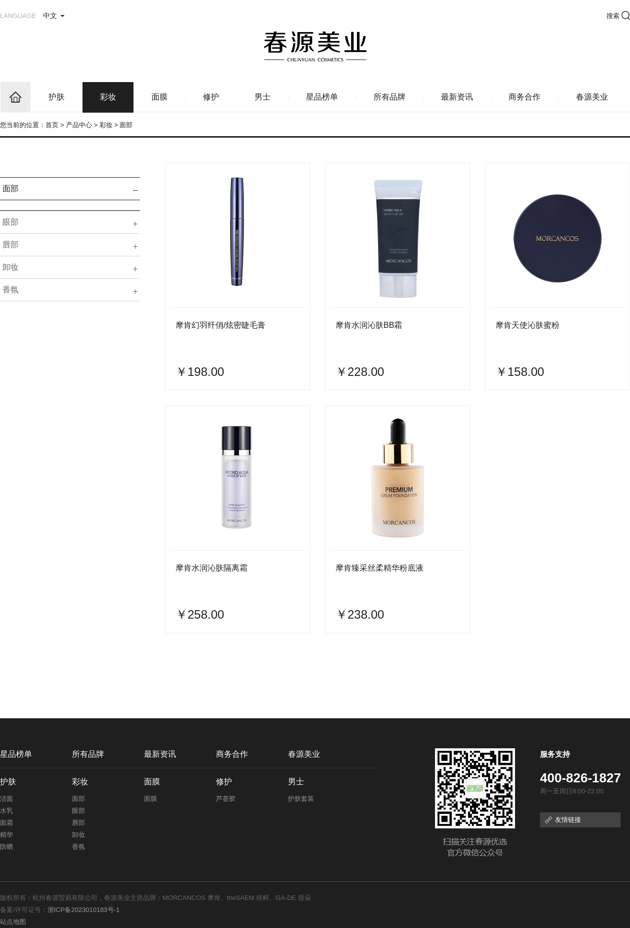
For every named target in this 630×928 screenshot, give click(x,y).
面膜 (160, 97)
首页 (52, 125)
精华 (6, 834)
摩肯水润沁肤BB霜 (369, 325)
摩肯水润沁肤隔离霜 (212, 568)
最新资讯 (457, 97)
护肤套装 (301, 798)
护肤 (56, 97)
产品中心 (79, 125)
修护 (211, 97)
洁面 (6, 798)
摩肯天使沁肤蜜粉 (528, 325)
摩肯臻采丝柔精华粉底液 (380, 568)
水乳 (6, 810)
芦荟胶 (226, 798)
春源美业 (592, 97)
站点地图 (13, 921)
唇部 (10, 244)
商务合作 (524, 97)
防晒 (6, 846)
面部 (10, 188)
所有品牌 (390, 97)
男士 (262, 97)
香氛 (10, 289)
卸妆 (10, 267)
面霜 (6, 822)
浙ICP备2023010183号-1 (84, 909)
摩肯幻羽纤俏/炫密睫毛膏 (221, 325)
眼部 (10, 222)
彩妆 (108, 97)
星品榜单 (322, 97)
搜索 (618, 16)
